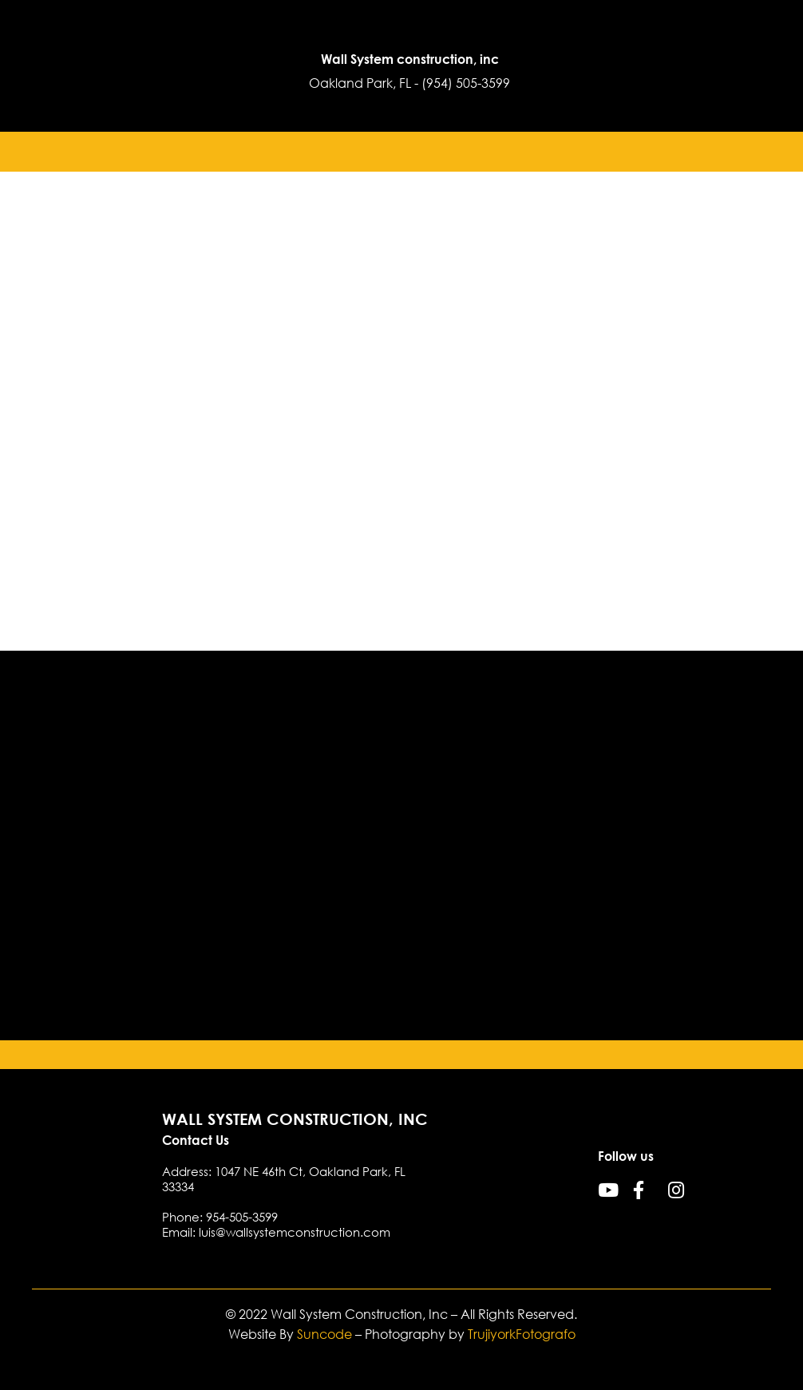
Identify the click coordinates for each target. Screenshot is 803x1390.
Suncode (324, 1334)
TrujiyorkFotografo (522, 1334)
